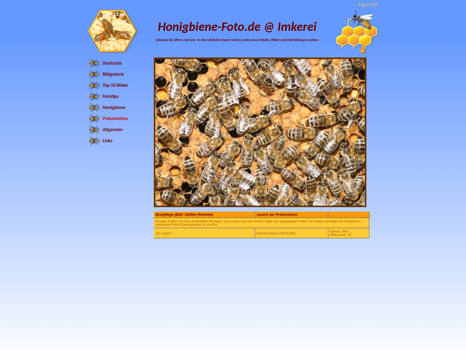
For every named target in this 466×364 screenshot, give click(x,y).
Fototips (111, 96)
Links (108, 140)
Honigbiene (114, 107)
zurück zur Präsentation (277, 215)
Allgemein (113, 129)
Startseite (112, 63)
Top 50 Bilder (115, 85)
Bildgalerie (113, 74)
